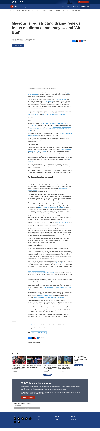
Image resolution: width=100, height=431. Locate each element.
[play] (12, 9)
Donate (86, 3)
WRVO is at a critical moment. (37, 386)
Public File (73, 419)
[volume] (16, 9)
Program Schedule (27, 13)
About (39, 419)
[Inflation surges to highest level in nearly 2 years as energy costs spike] (65, 363)
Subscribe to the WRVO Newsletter (22, 406)
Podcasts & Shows (41, 13)
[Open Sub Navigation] (14, 13)
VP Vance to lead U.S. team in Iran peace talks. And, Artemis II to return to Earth (80, 361)
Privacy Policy (74, 422)
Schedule (39, 422)
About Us (65, 13)
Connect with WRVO (76, 13)
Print (86, 43)
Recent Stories (17, 357)
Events (51, 13)
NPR (33, 335)
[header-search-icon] (80, 3)
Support (58, 13)
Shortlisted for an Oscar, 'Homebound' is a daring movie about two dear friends (18, 370)
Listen (12, 13)
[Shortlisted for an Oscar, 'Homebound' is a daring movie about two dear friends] (19, 363)
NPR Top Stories (41, 335)
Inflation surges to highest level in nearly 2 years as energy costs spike (64, 370)
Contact (56, 422)
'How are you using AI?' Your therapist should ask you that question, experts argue (50, 370)
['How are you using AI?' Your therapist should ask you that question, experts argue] (50, 363)
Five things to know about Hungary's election (34, 369)
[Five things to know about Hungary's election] (34, 363)
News (18, 13)
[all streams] (85, 9)
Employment (57, 419)
